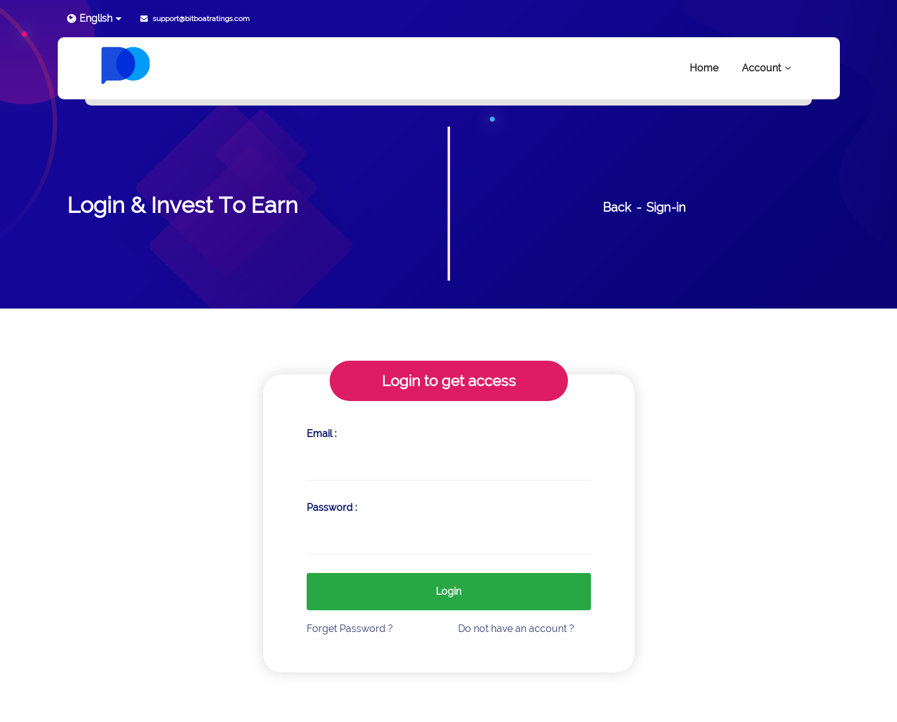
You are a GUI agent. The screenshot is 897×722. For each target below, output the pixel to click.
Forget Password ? (350, 628)
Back (617, 207)
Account (767, 68)
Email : (321, 434)
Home (704, 68)
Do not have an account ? (516, 628)
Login (448, 591)
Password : (332, 507)
